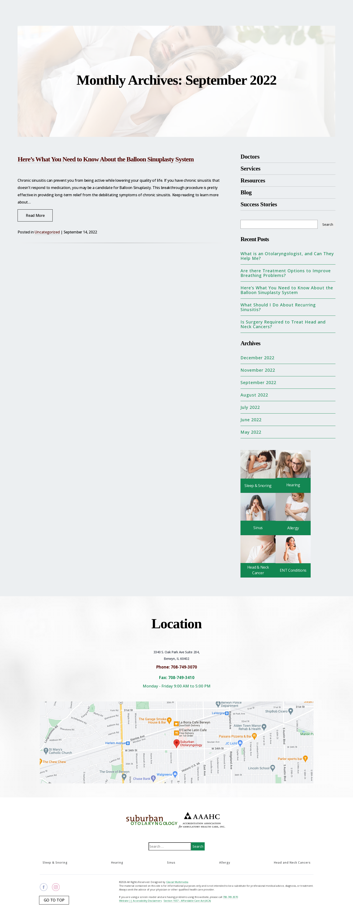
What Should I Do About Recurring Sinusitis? (278, 307)
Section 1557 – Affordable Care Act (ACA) (187, 900)
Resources (252, 180)
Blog (245, 192)
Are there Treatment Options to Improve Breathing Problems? (285, 273)
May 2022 (250, 432)
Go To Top (54, 900)
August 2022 (254, 395)
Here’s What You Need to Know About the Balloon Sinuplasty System (105, 159)
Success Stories (258, 204)
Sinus (171, 863)
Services (250, 168)
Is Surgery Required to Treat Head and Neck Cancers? (283, 324)
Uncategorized (47, 232)
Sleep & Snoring (55, 863)
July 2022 (250, 407)
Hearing (117, 863)
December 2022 (257, 357)
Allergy (224, 863)
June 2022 (251, 419)
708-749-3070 (230, 897)
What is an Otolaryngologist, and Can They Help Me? (287, 256)
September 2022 (258, 382)
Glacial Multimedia (177, 882)
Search (327, 224)
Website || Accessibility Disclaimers (140, 900)
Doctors (249, 156)
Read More (35, 215)
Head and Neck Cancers (292, 863)
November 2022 (257, 370)
